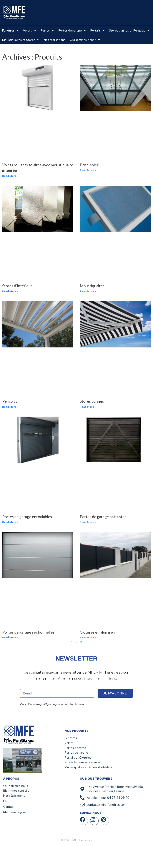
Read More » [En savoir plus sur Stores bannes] (88, 406)
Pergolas (9, 401)
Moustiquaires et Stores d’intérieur (88, 767)
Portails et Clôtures (78, 757)
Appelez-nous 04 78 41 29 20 (108, 797)
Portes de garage (76, 752)
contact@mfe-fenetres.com (106, 804)
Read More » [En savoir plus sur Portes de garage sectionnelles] (10, 637)
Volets (69, 743)
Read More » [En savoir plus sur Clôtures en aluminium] (88, 637)
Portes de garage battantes (103, 516)
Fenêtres (71, 738)
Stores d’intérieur (17, 285)
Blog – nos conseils (16, 790)
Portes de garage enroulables (27, 516)
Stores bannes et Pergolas (83, 762)
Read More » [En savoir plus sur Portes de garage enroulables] (10, 522)
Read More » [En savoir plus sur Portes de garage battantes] (88, 522)
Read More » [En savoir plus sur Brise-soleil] (88, 170)
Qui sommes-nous (15, 786)
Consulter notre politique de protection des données (52, 704)
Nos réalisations (14, 795)
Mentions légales (15, 812)
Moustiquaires (92, 285)
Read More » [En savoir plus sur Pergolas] (10, 406)
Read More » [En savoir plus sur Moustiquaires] (88, 291)
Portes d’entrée (75, 747)
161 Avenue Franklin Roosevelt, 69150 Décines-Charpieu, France (115, 789)
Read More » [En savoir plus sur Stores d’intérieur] (10, 291)
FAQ (6, 801)
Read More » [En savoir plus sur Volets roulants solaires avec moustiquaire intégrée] (10, 175)
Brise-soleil (89, 164)
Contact (9, 806)
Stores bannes (92, 401)
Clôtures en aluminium (98, 632)
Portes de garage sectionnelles (28, 632)
